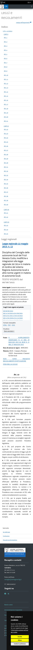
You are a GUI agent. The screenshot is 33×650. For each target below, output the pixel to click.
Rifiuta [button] (20, 640)
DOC (13, 325)
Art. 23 (6, 134)
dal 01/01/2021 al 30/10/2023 (13, 316)
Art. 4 (5, 50)
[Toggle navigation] (31, 6)
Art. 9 (5, 71)
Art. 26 (6, 146)
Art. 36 (6, 188)
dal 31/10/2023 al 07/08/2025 (13, 313)
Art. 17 (6, 104)
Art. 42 (6, 217)
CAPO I (6, 34)
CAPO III (6, 210)
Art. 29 (6, 159)
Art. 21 (6, 121)
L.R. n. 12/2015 (7, 31)
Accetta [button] (20, 636)
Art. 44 (6, 230)
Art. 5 (5, 54)
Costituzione (6, 536)
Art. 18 (6, 108)
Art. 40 (6, 204)
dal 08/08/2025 (8, 311)
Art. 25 (6, 142)
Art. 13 (6, 88)
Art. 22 (6, 129)
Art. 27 (6, 150)
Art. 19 (6, 113)
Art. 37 (6, 192)
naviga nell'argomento (24, 22)
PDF (9, 325)
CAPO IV (6, 222)
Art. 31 (6, 167)
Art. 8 (5, 67)
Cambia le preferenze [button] (20, 644)
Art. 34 (6, 179)
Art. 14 (6, 92)
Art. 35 (6, 184)
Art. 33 (6, 175)
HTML (5, 325)
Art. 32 (6, 171)
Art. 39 (6, 200)
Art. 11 (6, 79)
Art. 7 (5, 63)
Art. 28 (6, 154)
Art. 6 (5, 58)
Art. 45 (6, 234)
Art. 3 (5, 46)
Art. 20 (6, 117)
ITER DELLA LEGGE (10, 364)
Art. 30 (6, 163)
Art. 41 (6, 213)
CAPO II (6, 126)
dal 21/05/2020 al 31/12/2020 (13, 318)
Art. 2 (5, 42)
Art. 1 (5, 38)
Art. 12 (6, 83)
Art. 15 (6, 96)
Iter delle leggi (6, 532)
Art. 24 (6, 138)
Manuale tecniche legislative (10, 540)
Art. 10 (6, 75)
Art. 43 (6, 225)
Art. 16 (6, 100)
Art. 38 (6, 196)
